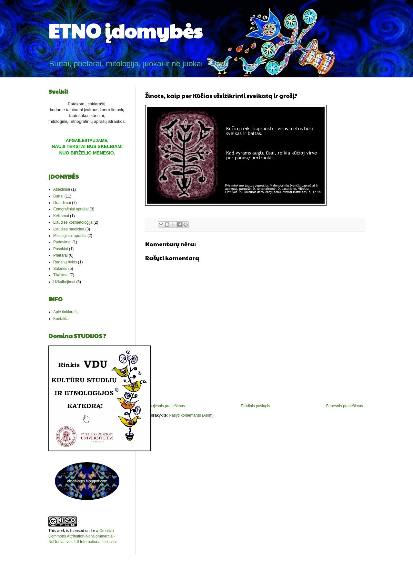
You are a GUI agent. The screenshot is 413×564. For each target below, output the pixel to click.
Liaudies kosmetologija (72, 222)
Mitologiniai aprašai (69, 235)
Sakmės (60, 268)
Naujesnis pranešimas (166, 406)
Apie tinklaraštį (65, 312)
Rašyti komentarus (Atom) (191, 415)
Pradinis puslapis (255, 406)
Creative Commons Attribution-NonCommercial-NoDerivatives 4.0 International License (82, 536)
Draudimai (62, 202)
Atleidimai (61, 189)
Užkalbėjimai (64, 282)
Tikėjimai (60, 275)
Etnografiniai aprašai (70, 209)
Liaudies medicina (68, 229)
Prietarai (60, 255)
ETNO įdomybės (125, 30)
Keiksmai (61, 216)
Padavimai (62, 242)
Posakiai (60, 249)
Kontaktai (61, 318)
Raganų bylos (65, 262)
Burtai (58, 196)
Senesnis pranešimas (344, 406)
